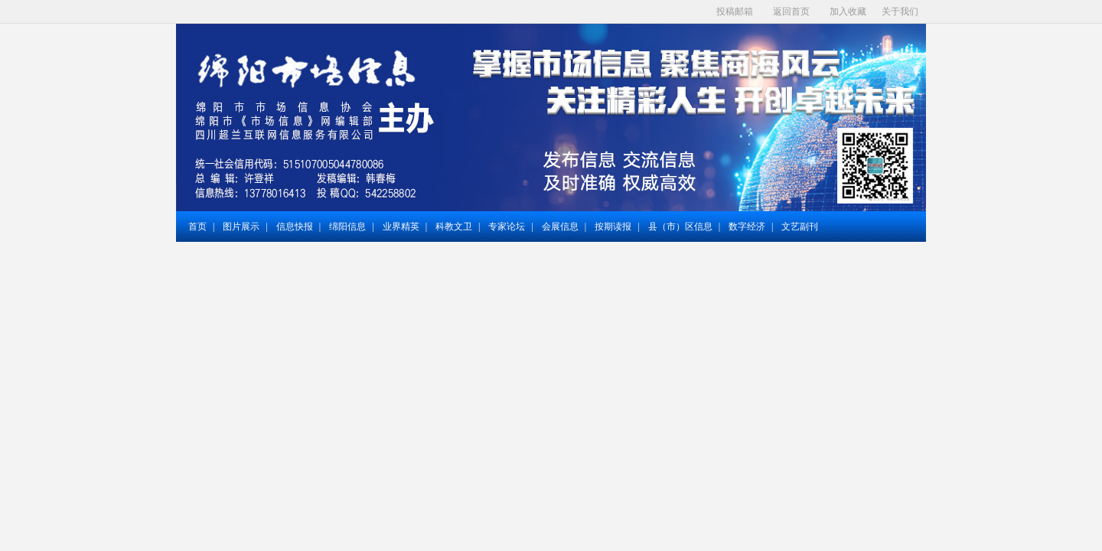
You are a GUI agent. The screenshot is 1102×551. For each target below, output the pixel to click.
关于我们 (900, 11)
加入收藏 (848, 11)
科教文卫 (453, 226)
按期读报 (613, 226)
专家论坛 (506, 226)
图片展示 (241, 226)
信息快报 (294, 226)
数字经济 (747, 226)
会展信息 (560, 226)
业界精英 (401, 226)
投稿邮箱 (734, 11)
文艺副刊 (799, 226)
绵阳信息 (347, 226)
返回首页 (791, 11)
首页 (197, 226)
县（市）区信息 (680, 226)
